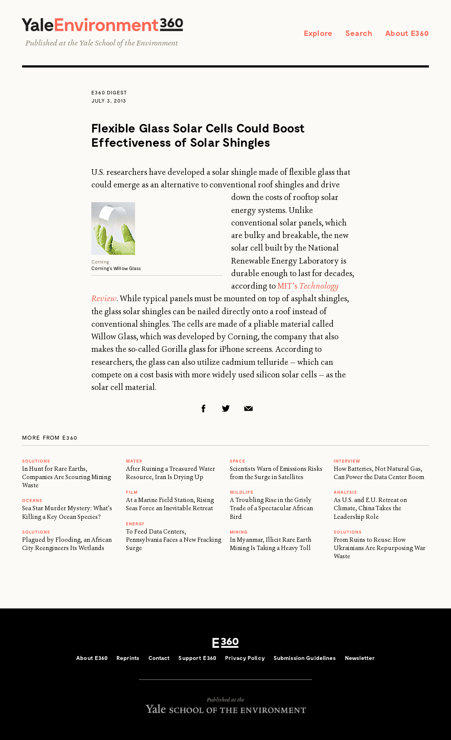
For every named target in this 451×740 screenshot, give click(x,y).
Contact (159, 657)
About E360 (407, 33)
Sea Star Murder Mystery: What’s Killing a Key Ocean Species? (67, 512)
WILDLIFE (242, 492)
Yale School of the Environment (128, 43)
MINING (239, 531)
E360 (225, 643)
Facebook (203, 408)
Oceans (32, 500)
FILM (132, 492)
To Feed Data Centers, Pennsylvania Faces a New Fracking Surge (173, 540)
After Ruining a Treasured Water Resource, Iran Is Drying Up (170, 473)
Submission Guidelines (305, 657)
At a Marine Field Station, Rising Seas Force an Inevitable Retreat (170, 504)
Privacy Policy (245, 657)
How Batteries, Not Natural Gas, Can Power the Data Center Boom (379, 473)
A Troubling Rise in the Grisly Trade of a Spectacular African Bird (271, 508)
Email (248, 408)
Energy (135, 523)
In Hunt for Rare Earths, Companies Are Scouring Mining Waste (66, 477)
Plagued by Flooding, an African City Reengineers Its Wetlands (67, 544)
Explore (318, 33)
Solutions (36, 460)
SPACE (237, 460)
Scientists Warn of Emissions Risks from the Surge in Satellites (276, 473)
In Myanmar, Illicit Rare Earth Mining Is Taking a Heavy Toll (270, 544)
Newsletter (360, 657)
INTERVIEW (347, 460)
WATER (134, 460)
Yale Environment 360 (102, 24)
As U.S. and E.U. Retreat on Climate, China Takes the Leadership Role (370, 508)
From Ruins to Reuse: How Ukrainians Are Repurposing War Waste (379, 548)
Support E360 (197, 657)
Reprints (127, 657)
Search (358, 33)
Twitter (226, 408)
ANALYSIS (345, 492)
